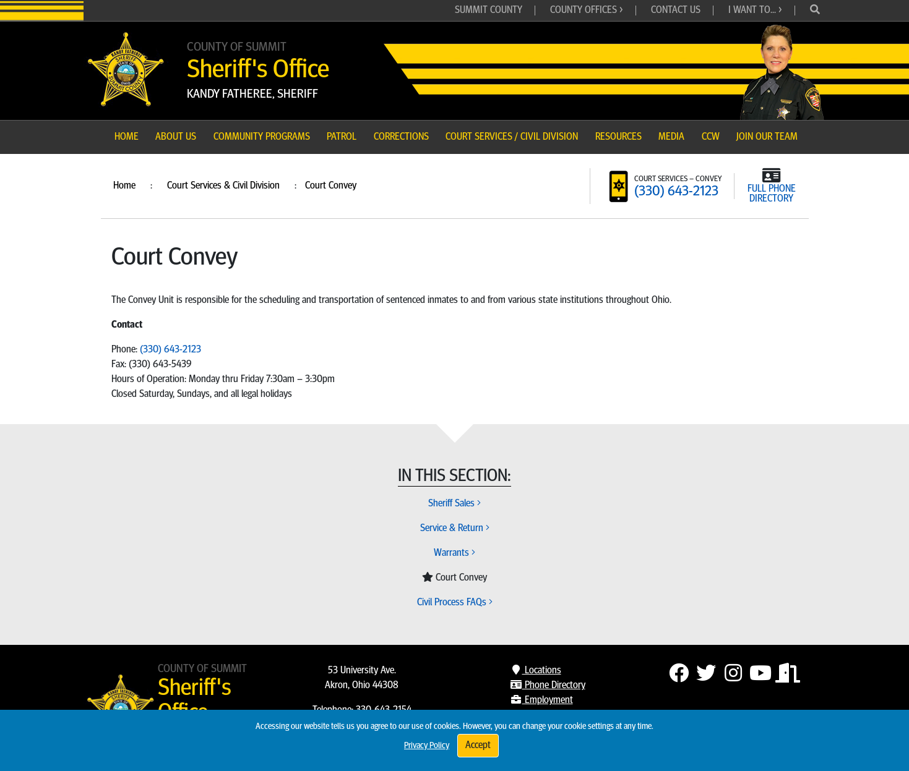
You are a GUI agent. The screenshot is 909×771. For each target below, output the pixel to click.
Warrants (454, 553)
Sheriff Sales (454, 504)
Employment (541, 700)
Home (124, 186)
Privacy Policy (426, 746)
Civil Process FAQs (455, 603)
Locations (535, 671)
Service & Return (454, 529)
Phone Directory (547, 686)
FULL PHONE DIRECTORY (771, 194)
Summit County (488, 10)
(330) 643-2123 (676, 192)
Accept (478, 746)
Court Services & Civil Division (223, 186)
